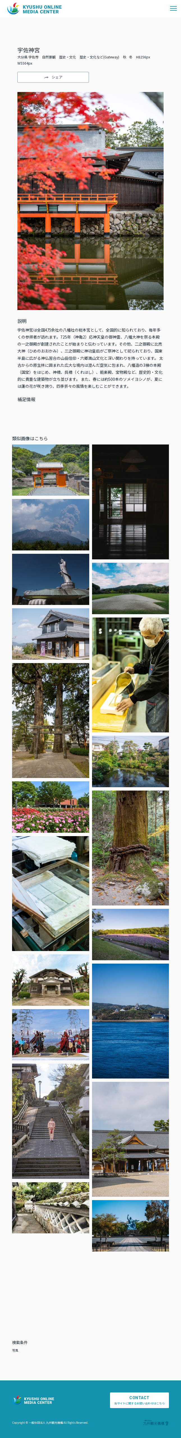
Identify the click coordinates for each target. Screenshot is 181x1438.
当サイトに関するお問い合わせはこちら (139, 1400)
